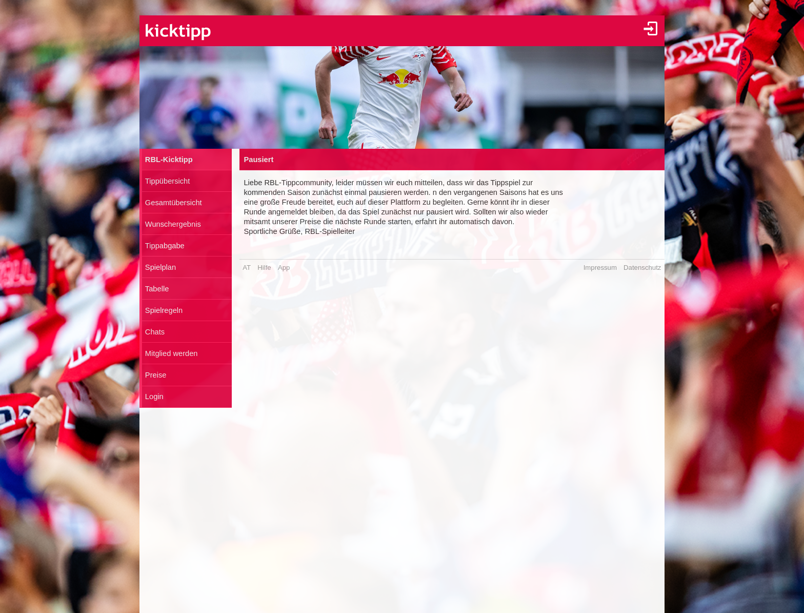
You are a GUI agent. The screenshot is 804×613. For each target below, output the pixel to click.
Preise (156, 375)
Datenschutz (642, 267)
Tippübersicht (167, 181)
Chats (155, 332)
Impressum (600, 267)
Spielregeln (164, 310)
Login (154, 396)
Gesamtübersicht (173, 203)
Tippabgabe (165, 246)
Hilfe (264, 267)
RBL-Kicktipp (169, 159)
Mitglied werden (171, 353)
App (284, 267)
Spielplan (160, 267)
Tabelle (157, 289)
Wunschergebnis (173, 224)
